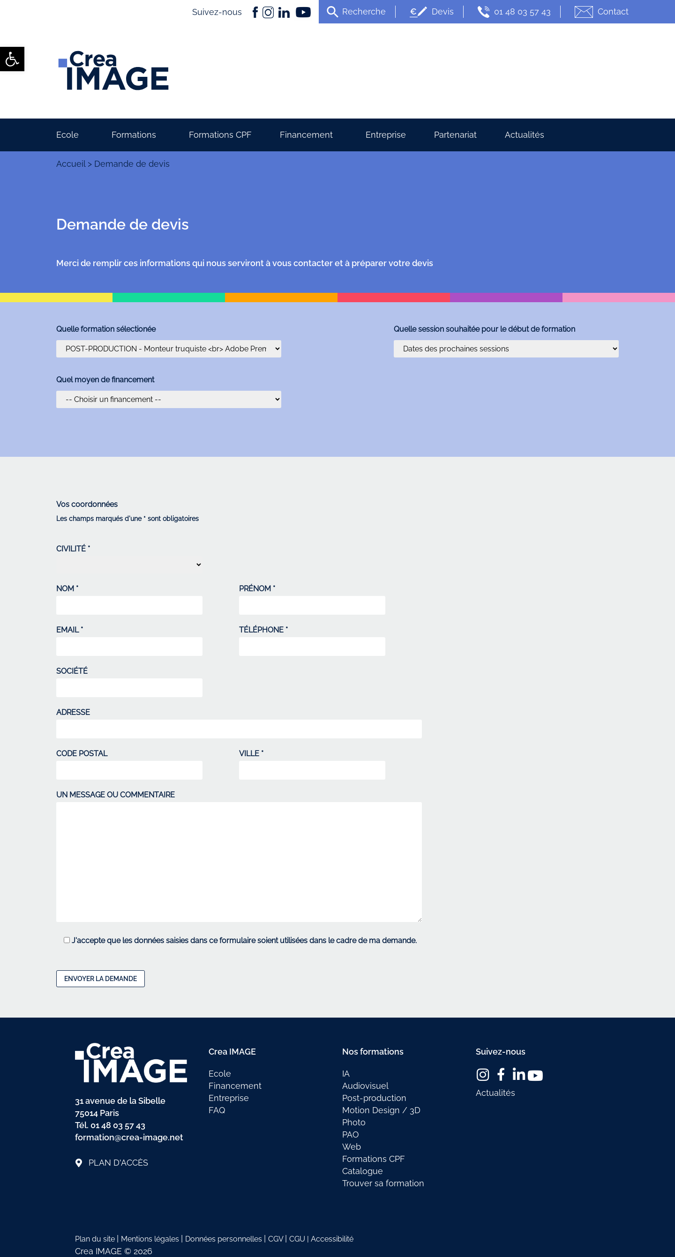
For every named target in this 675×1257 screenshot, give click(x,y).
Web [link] (351, 1147)
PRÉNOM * (312, 597)
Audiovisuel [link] (365, 1086)
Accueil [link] (70, 164)
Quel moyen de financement (105, 380)
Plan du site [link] (96, 1239)
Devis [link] (430, 12)
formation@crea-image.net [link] (129, 1137)
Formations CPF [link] (220, 135)
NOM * (129, 597)
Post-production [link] (374, 1098)
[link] (12, 59)
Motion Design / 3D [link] (381, 1110)
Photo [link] (354, 1122)
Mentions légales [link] (151, 1239)
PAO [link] (350, 1134)
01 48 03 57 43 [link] (513, 12)
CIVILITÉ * (129, 559)
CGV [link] (276, 1239)
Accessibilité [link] (332, 1239)
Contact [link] (600, 12)
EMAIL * (129, 638)
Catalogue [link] (362, 1171)
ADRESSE (239, 721)
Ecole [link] (69, 135)
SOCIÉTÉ (129, 680)
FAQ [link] (217, 1110)
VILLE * (312, 762)
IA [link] (346, 1073)
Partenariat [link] (455, 135)
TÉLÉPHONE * (312, 638)
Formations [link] (136, 135)
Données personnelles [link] (224, 1239)
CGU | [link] (300, 1239)
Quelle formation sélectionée (106, 329)
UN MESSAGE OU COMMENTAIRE (239, 857)
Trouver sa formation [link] (383, 1183)
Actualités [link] (524, 135)
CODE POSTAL (129, 762)
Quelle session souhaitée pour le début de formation (484, 329)
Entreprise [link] (386, 135)
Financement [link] (309, 135)
